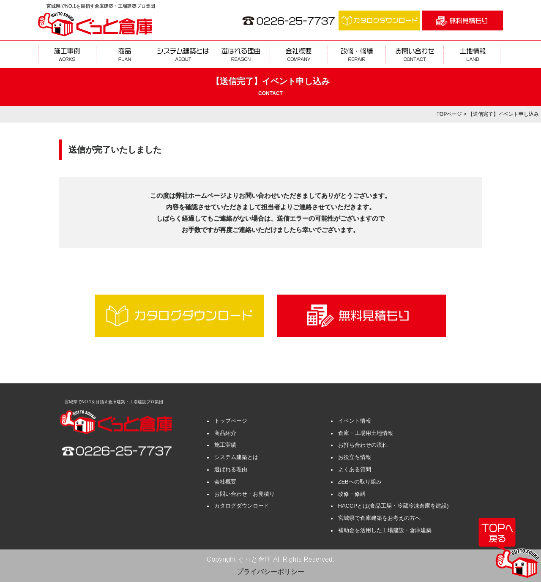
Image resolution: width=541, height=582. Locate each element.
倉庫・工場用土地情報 (365, 433)
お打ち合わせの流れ (363, 445)
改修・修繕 (352, 494)
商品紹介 (225, 433)
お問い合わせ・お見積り (244, 494)
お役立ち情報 (354, 457)
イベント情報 (354, 421)
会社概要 (225, 481)
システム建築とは (236, 457)
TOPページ (449, 114)
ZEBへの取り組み (360, 481)
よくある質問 (354, 469)
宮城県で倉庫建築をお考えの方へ (379, 518)
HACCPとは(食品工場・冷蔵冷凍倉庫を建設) (393, 506)
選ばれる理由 (230, 469)
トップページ (230, 421)
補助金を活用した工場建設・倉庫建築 (385, 530)
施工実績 (225, 445)
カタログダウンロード (241, 506)
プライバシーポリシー (270, 571)
